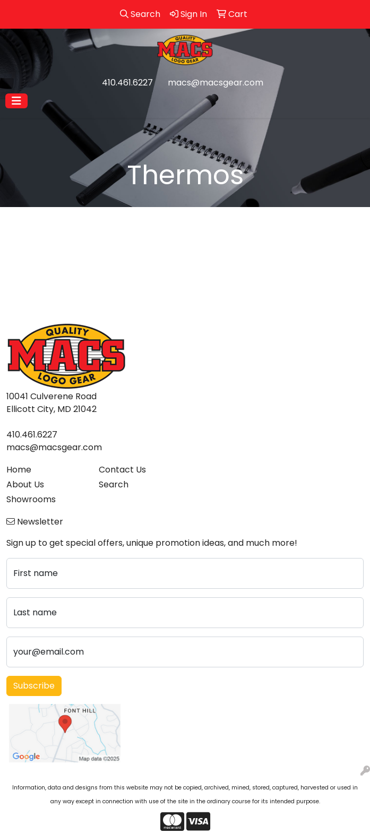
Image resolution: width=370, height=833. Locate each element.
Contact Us (122, 469)
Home (18, 469)
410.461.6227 (127, 82)
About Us (25, 484)
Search (113, 484)
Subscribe (34, 686)
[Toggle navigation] (16, 100)
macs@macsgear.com (215, 82)
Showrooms (31, 499)
